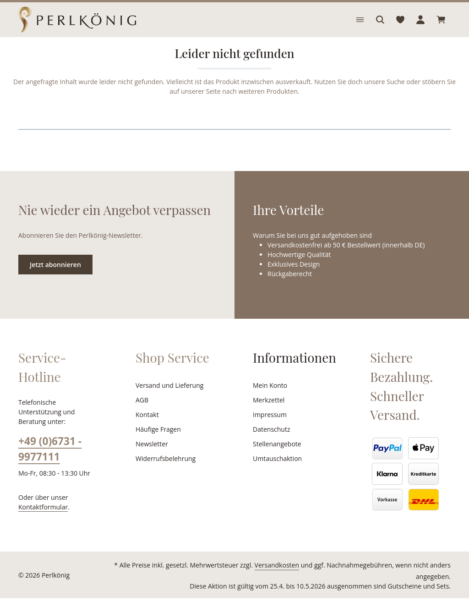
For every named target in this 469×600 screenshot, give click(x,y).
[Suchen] (380, 25)
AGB (142, 411)
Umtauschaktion (276, 469)
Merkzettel (268, 411)
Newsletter (151, 455)
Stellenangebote (276, 455)
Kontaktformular (41, 508)
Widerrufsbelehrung (163, 469)
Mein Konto (269, 396)
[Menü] (360, 25)
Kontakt (146, 425)
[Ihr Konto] (420, 25)
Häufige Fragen (158, 440)
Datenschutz (271, 440)
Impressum (268, 425)
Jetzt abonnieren (55, 275)
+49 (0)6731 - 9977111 (49, 450)
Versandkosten (250, 576)
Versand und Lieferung (168, 396)
